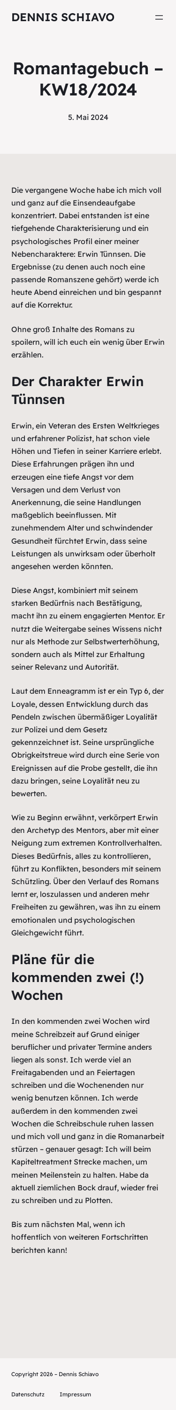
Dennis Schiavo (63, 17)
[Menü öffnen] (159, 17)
